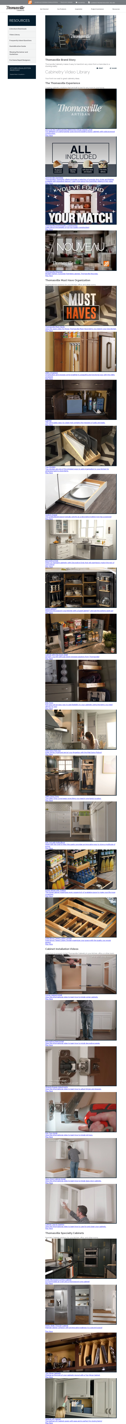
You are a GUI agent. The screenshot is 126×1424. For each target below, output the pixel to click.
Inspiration (78, 9)
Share (114, 68)
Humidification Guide (17, 46)
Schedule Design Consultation (46, 2)
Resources (116, 9)
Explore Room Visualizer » (17, 74)
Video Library (14, 35)
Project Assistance (97, 9)
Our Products (61, 9)
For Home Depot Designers (19, 60)
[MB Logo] (30, 3)
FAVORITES (80, 2)
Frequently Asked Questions (20, 40)
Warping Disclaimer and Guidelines (18, 53)
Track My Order (66, 2)
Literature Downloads (17, 29)
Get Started (44, 9)
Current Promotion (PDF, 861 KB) (101, 2)
